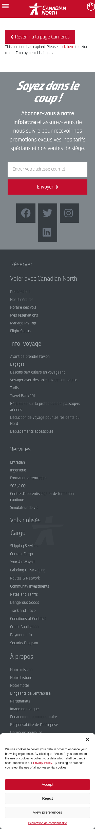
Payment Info (21, 634)
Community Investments (29, 586)
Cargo (14, 533)
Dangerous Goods (24, 602)
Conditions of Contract (28, 618)
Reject (47, 798)
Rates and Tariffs (24, 594)
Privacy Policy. (43, 763)
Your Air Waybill (22, 562)
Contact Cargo (21, 553)
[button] (87, 739)
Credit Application (24, 626)
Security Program (24, 643)
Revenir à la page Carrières (40, 37)
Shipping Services (24, 545)
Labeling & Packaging (27, 570)
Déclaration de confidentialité (47, 823)
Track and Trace (23, 610)
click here (66, 46)
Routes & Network (25, 578)
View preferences (47, 812)
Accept (47, 784)
